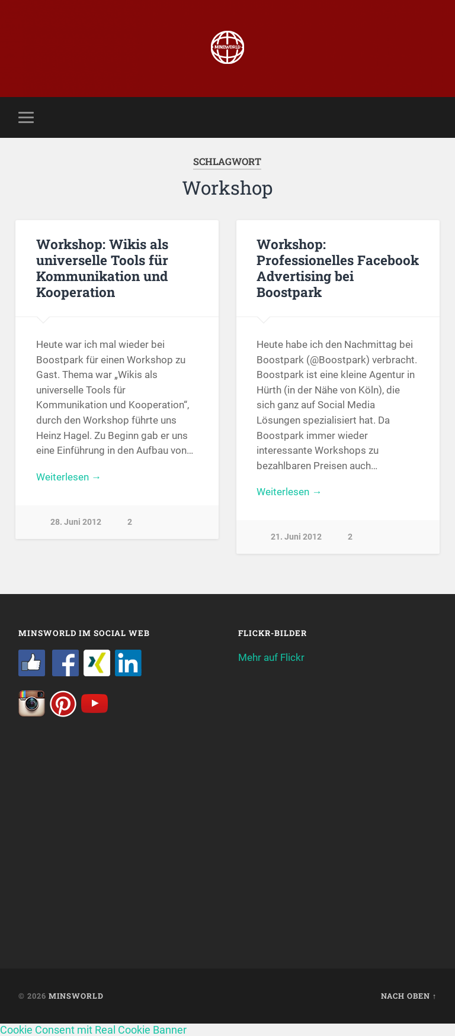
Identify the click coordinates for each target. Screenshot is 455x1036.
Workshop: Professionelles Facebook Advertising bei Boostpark (338, 268)
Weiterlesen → (68, 477)
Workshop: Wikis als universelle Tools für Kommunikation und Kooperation (102, 268)
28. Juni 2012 (75, 522)
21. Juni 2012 (296, 537)
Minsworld (76, 996)
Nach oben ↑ (409, 996)
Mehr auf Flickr (271, 657)
